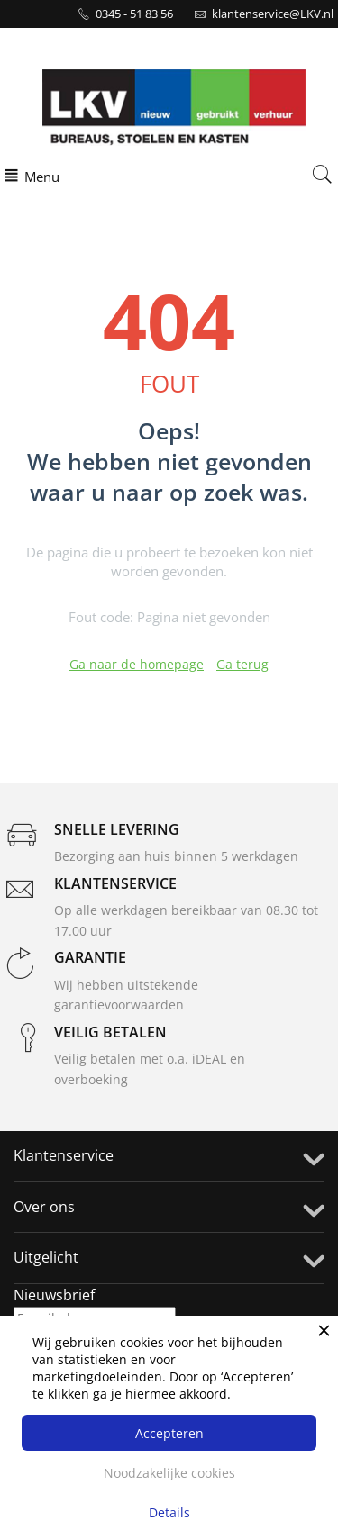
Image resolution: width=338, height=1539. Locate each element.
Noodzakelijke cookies (169, 1472)
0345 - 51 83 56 (134, 13)
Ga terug (242, 664)
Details (169, 1512)
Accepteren (169, 1433)
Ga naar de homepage (136, 664)
